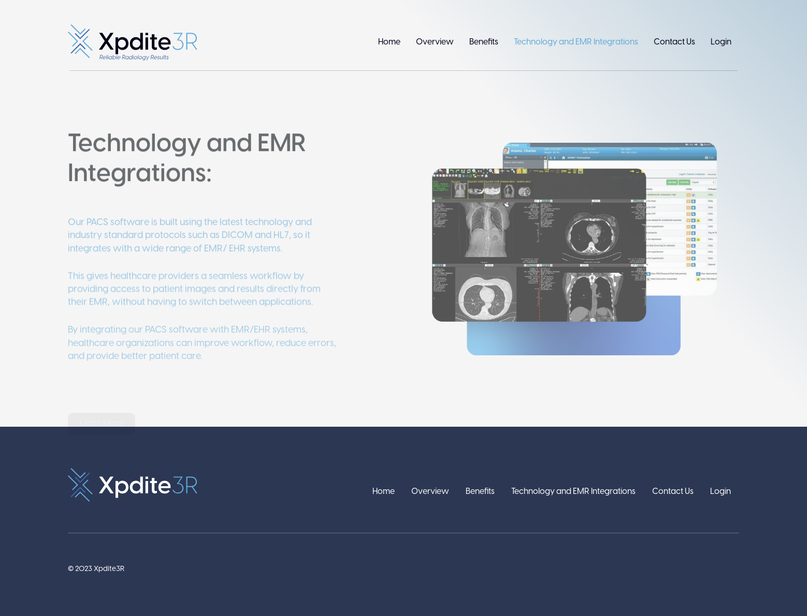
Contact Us (674, 42)
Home (389, 42)
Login (721, 42)
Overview (435, 42)
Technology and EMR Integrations (576, 42)
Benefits (483, 42)
